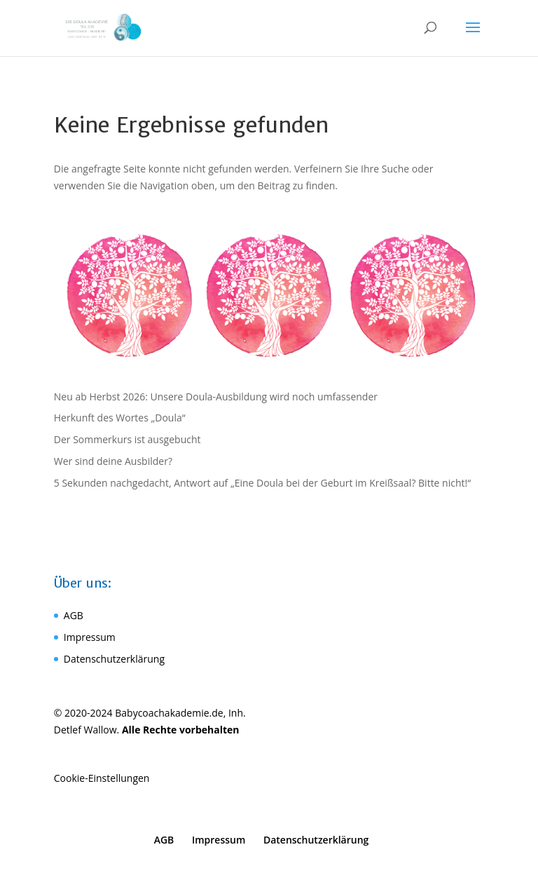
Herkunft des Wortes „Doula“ (120, 417)
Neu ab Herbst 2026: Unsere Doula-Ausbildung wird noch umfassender (216, 396)
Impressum (90, 637)
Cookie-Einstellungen (102, 778)
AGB (73, 615)
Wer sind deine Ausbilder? (113, 461)
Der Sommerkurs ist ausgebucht (127, 439)
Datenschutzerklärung (114, 658)
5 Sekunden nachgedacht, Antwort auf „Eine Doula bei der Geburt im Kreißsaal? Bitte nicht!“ (262, 482)
